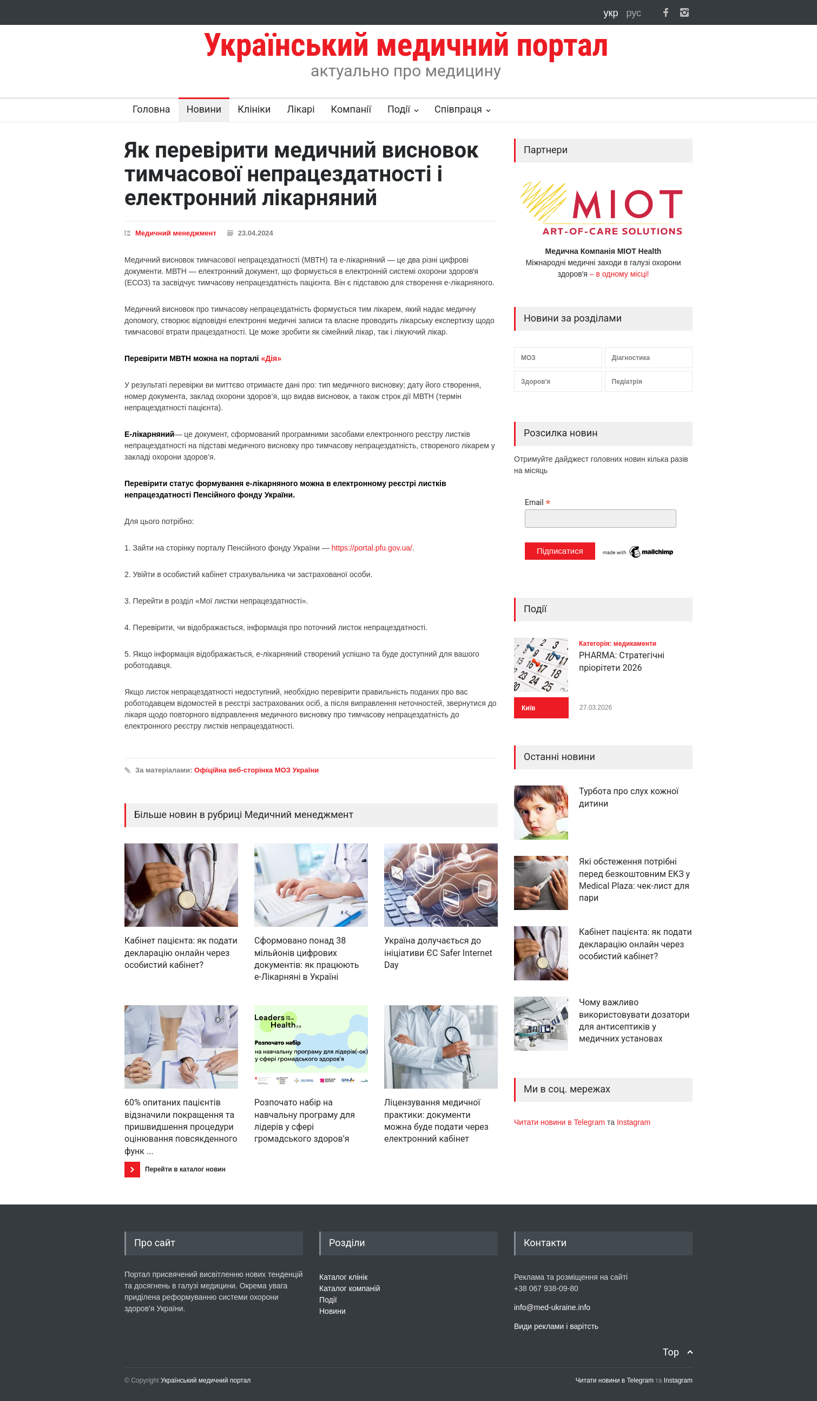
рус (633, 13)
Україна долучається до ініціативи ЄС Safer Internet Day (438, 952)
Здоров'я (535, 381)
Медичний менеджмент (175, 233)
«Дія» (271, 358)
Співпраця (458, 109)
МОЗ (528, 358)
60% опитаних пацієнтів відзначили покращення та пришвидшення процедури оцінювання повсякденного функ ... (181, 1126)
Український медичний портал (206, 1380)
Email (537, 502)
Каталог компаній (349, 1288)
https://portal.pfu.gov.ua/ (371, 548)
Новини (204, 109)
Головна (151, 109)
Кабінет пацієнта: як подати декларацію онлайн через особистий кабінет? (181, 952)
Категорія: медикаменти (617, 643)
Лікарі (300, 109)
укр (612, 13)
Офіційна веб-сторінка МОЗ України (256, 770)
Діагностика (631, 358)
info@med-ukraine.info (552, 1307)
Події (398, 109)
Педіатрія (627, 381)
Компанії (351, 109)
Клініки (254, 109)
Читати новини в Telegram (560, 1122)
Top (671, 1352)
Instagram (633, 1122)
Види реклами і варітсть (556, 1326)
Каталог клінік (343, 1277)
